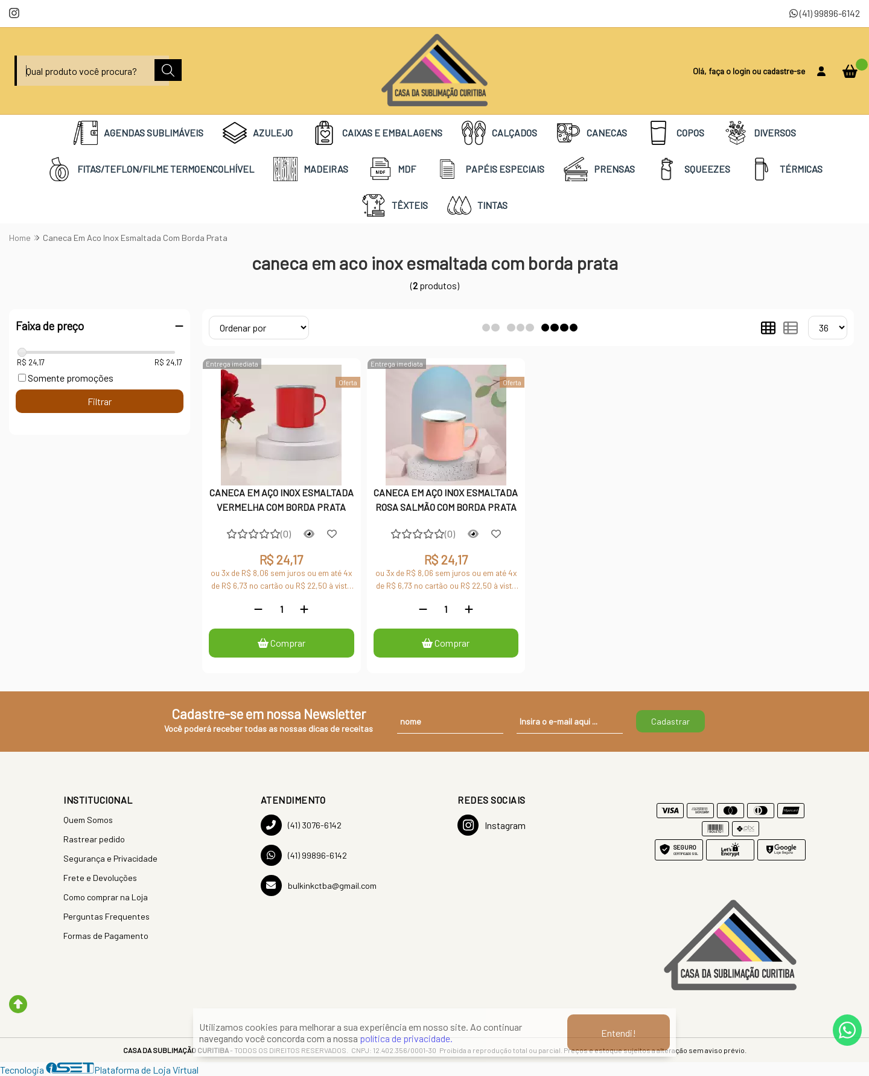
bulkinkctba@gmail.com (319, 885)
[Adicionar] (304, 608)
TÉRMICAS (786, 169)
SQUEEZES (692, 169)
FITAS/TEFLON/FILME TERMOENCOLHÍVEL (150, 169)
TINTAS (477, 205)
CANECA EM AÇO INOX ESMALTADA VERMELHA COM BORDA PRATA (281, 500)
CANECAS (591, 133)
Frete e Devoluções (100, 878)
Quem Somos (88, 820)
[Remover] (258, 608)
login (742, 71)
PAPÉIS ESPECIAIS (489, 169)
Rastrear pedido (94, 839)
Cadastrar (670, 721)
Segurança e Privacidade (110, 858)
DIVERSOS (760, 133)
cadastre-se (784, 71)
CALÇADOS (499, 133)
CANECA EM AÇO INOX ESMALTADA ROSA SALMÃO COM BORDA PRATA (446, 500)
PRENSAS (599, 169)
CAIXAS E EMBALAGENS (377, 133)
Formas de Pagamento (105, 935)
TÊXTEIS (394, 205)
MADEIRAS (310, 169)
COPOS (675, 133)
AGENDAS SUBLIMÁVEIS (138, 133)
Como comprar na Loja (105, 897)
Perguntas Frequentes (106, 916)
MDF (392, 169)
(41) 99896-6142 (824, 13)
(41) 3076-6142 (301, 825)
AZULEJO (258, 133)
